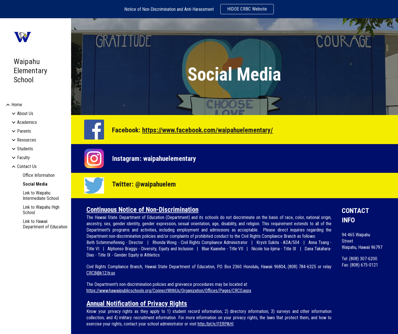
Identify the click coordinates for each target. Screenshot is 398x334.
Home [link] (16, 104)
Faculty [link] (23, 157)
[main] (234, 75)
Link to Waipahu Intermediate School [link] (41, 195)
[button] (391, 26)
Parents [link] (24, 131)
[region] (199, 9)
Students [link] (25, 148)
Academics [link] (27, 122)
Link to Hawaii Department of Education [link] (45, 224)
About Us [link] (25, 113)
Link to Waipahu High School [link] (41, 209)
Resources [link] (26, 140)
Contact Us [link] (27, 166)
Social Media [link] (35, 184)
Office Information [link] (39, 175)
